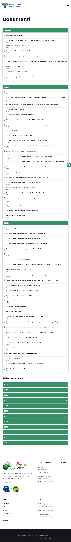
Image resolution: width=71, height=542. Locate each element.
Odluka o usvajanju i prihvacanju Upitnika (17, 228)
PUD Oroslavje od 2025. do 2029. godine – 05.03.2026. (20, 187)
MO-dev (51, 539)
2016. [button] (6, 427)
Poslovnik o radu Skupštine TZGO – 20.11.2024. (18, 45)
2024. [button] (6, 384)
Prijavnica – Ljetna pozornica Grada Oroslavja (18, 301)
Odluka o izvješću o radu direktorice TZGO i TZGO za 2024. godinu (24, 342)
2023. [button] (6, 390)
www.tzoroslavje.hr (47, 510)
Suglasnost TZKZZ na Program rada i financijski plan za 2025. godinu (25, 316)
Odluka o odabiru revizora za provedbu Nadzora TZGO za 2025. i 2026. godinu (27, 119)
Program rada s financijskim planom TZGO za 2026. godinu (22, 210)
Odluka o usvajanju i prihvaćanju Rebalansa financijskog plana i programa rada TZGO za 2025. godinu (33, 264)
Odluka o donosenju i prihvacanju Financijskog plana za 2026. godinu (25, 259)
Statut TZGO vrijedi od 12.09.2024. (15, 35)
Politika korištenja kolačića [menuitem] (47, 535)
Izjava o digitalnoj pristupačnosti (12, 517)
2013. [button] (6, 443)
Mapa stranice (7, 513)
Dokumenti (6, 503)
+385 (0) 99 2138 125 (48, 478)
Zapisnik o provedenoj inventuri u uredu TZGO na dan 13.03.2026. (24, 182)
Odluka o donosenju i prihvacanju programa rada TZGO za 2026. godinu (25, 248)
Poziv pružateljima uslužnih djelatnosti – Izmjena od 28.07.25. (22, 290)
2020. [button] (6, 406)
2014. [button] (6, 437)
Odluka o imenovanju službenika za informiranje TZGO (20, 77)
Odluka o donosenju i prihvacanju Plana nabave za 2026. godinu (23, 254)
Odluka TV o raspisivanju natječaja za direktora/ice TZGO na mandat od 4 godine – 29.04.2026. (32, 104)
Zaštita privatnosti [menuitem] (33, 535)
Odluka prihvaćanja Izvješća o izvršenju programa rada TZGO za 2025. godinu (27, 140)
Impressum (6, 520)
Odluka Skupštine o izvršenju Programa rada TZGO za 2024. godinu (24, 363)
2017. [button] (6, 422)
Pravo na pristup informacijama (14, 66)
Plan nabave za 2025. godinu (14, 311)
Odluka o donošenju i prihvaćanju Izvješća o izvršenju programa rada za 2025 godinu (29, 156)
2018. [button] (6, 416)
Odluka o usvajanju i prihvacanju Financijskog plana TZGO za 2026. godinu (26, 243)
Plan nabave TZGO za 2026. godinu (15, 215)
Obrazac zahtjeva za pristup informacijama (17, 71)
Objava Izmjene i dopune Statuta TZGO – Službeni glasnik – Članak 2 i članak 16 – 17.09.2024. (31, 40)
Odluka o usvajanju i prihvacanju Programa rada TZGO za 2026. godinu (25, 233)
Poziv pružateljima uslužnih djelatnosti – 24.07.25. (19, 295)
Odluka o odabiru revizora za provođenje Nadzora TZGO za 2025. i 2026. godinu (28, 177)
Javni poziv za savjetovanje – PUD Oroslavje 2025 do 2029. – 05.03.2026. (25, 192)
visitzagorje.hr (7, 482)
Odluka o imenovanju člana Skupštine (16, 109)
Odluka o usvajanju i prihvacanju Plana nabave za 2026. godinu (23, 238)
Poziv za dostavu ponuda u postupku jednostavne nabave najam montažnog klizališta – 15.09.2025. (32, 280)
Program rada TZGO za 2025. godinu (16, 306)
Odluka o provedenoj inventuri (14, 130)
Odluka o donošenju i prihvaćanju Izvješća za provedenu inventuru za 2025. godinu (28, 166)
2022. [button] (6, 395)
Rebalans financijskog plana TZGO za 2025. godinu (20, 269)
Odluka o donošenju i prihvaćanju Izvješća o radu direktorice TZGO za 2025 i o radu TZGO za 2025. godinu (35, 161)
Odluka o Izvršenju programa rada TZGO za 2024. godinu (21, 353)
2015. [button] (6, 432)
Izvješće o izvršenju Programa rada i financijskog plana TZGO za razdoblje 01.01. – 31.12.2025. (31, 146)
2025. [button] (6, 223)
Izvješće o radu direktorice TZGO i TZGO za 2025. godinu (21, 151)
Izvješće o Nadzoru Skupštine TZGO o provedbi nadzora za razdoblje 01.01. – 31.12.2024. (29, 332)
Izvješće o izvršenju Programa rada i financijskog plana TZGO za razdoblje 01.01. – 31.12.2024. (31, 327)
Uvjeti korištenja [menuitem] (21, 535)
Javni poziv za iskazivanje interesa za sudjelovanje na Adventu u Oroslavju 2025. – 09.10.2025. (31, 275)
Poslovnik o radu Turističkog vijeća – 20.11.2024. (19, 50)
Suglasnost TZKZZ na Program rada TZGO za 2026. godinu (22, 205)
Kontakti (5, 510)
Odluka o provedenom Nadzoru (14, 358)
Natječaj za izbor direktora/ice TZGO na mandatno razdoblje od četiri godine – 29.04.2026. (30, 92)
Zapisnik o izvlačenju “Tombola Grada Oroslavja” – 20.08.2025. (23, 285)
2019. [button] (6, 411)
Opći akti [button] (8, 30)
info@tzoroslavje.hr (48, 481)
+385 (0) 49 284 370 (49, 476)
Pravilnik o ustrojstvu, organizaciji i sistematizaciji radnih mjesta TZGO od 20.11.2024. (28, 56)
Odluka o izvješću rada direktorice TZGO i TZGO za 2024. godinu (23, 348)
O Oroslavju (6, 507)
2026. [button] (6, 87)
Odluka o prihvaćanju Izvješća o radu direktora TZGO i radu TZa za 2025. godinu (28, 125)
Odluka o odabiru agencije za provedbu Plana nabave (20, 114)
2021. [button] (6, 400)
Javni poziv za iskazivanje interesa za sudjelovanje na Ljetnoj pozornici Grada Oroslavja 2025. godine (33, 322)
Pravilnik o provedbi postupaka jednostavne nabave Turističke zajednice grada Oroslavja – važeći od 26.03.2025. (36, 61)
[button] (69, 165)
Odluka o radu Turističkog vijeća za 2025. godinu (19, 135)
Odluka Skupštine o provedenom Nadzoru (17, 368)
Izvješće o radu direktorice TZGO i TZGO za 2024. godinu (21, 337)
